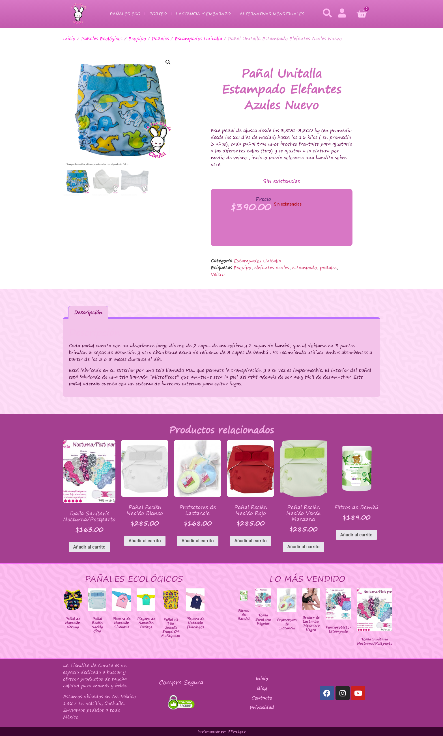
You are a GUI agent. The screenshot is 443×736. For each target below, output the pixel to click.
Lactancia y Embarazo (203, 13)
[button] (168, 62)
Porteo (158, 13)
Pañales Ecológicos (101, 38)
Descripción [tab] (88, 312)
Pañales (160, 38)
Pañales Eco (125, 13)
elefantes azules (271, 267)
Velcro (218, 274)
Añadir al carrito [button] (89, 547)
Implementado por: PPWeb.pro (222, 731)
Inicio (69, 38)
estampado (304, 267)
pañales (328, 267)
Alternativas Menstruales (272, 13)
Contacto (261, 698)
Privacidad (262, 707)
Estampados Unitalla (198, 38)
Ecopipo (137, 38)
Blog (262, 688)
